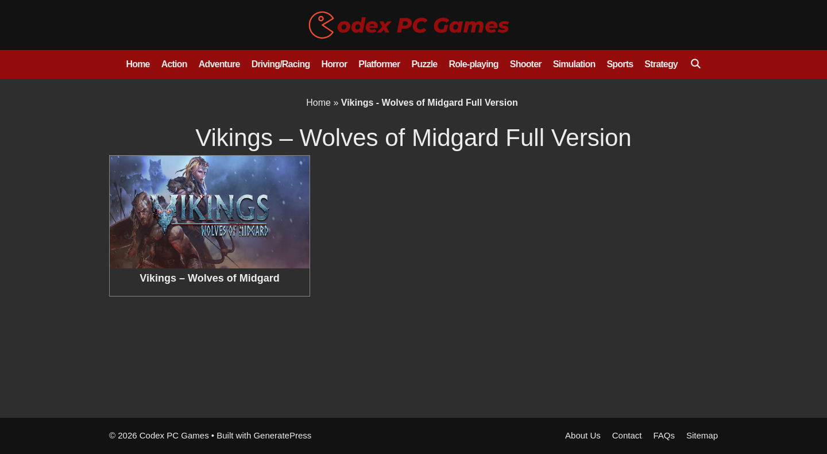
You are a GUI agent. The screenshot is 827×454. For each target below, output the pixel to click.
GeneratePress (282, 435)
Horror (334, 64)
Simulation (574, 64)
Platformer (379, 64)
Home (137, 64)
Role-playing (473, 64)
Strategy (661, 64)
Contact (627, 435)
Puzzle (424, 64)
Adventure (219, 64)
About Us (583, 435)
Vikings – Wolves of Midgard (209, 278)
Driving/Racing (281, 64)
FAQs (664, 435)
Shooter (526, 64)
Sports (619, 64)
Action (174, 64)
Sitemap (702, 435)
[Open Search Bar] (695, 64)
